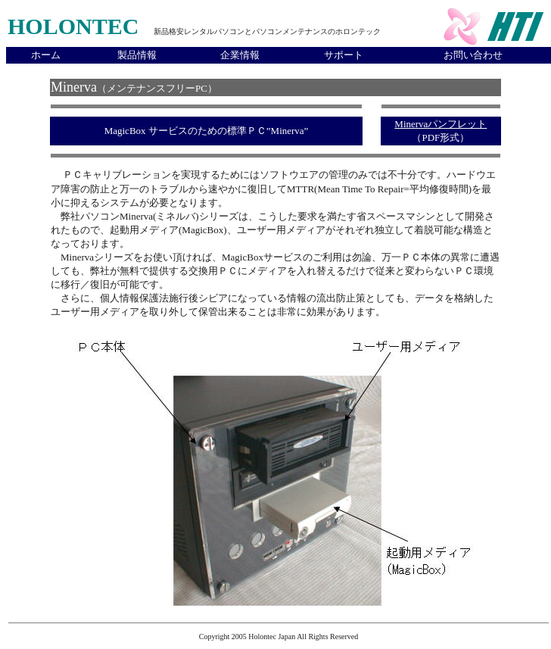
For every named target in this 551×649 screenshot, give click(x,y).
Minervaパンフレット (440, 123)
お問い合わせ (473, 55)
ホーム (46, 55)
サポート (343, 55)
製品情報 (137, 55)
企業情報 (240, 55)
